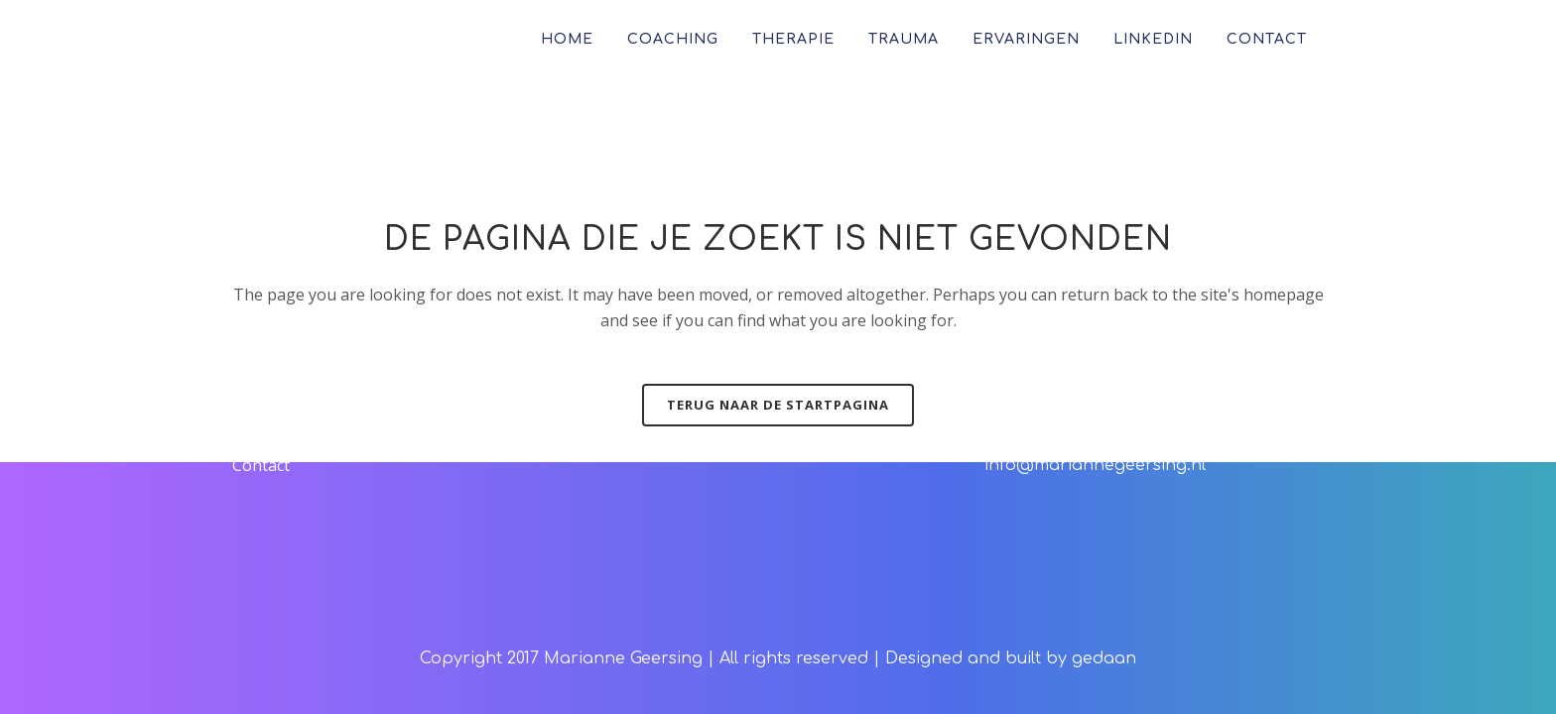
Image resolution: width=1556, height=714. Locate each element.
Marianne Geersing (623, 658)
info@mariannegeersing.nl (1095, 465)
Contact (261, 465)
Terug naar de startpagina (778, 405)
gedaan (1104, 658)
